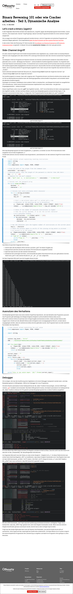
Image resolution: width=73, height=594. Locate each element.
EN (38, 5)
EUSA (61, 581)
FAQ (37, 572)
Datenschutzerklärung (44, 586)
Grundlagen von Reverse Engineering (45, 43)
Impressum (62, 582)
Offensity (27, 571)
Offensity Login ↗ (47, 5)
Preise (25, 4)
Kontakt (61, 578)
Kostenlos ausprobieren (42, 7)
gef (9, 388)
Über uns (62, 572)
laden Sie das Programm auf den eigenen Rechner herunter (46, 40)
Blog (37, 571)
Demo (17, 8)
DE (35, 5)
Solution (18, 4)
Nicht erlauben (42, 591)
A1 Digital (62, 571)
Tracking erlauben (32, 591)
